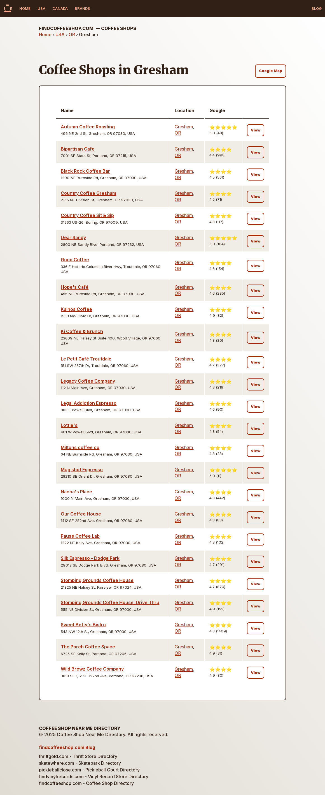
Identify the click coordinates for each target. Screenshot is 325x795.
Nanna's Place (76, 491)
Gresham (184, 127)
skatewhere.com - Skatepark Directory (80, 763)
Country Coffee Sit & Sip (87, 215)
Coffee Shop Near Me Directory (79, 728)
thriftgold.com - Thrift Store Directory (78, 756)
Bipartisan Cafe (78, 149)
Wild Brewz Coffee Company (92, 669)
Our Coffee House (81, 514)
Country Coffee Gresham (88, 193)
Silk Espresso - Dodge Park (90, 558)
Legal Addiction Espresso (88, 403)
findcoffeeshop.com (87, 28)
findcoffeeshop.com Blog (67, 747)
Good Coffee (75, 259)
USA (41, 8)
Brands (82, 8)
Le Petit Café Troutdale (86, 359)
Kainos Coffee (76, 309)
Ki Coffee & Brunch (82, 331)
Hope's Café (74, 287)
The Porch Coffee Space (88, 647)
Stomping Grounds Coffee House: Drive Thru (110, 602)
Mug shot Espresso (82, 469)
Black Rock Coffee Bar (85, 171)
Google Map (270, 71)
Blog (317, 8)
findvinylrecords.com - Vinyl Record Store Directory (93, 776)
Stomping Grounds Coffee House (97, 580)
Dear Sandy (73, 237)
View (255, 130)
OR (72, 34)
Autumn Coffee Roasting (88, 127)
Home (25, 8)
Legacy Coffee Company (88, 381)
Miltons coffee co (80, 447)
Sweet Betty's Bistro (83, 624)
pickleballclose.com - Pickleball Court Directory (89, 770)
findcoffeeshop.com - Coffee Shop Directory (86, 783)
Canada (60, 8)
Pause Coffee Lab (80, 536)
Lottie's (69, 425)
